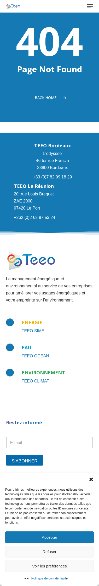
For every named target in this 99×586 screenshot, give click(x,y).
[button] (91, 479)
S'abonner (25, 461)
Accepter (49, 537)
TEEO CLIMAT (35, 381)
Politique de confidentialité (49, 578)
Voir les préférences (49, 566)
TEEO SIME (33, 331)
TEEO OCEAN (35, 356)
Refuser (49, 551)
